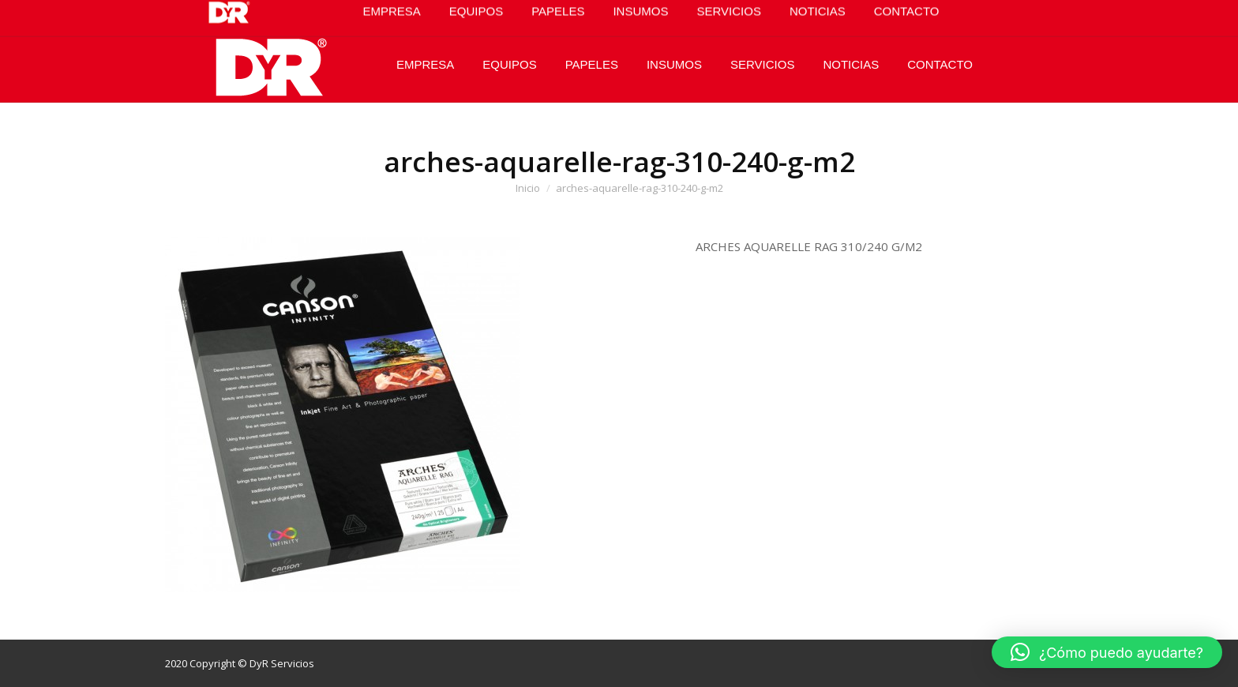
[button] (1107, 652)
